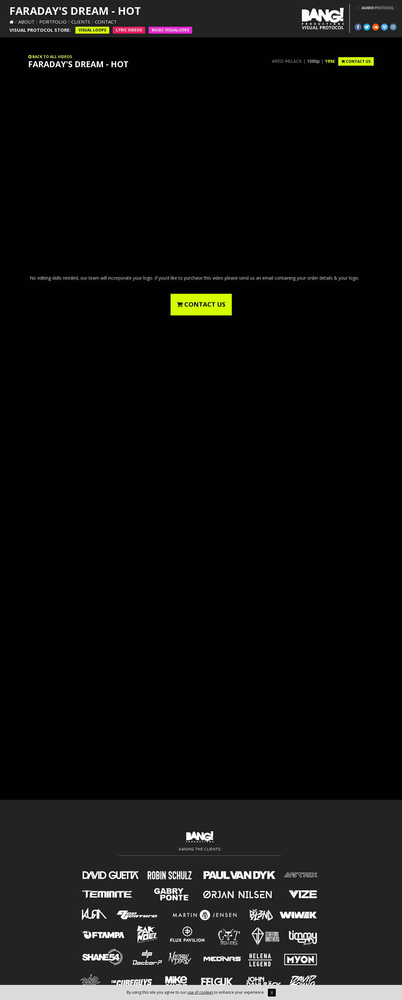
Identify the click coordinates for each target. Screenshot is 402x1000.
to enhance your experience (244, 992)
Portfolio (53, 22)
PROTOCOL (378, 7)
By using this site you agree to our (157, 992)
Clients (80, 22)
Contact (106, 22)
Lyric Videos (129, 30)
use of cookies (200, 992)
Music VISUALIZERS (170, 30)
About (26, 22)
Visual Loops (92, 30)
